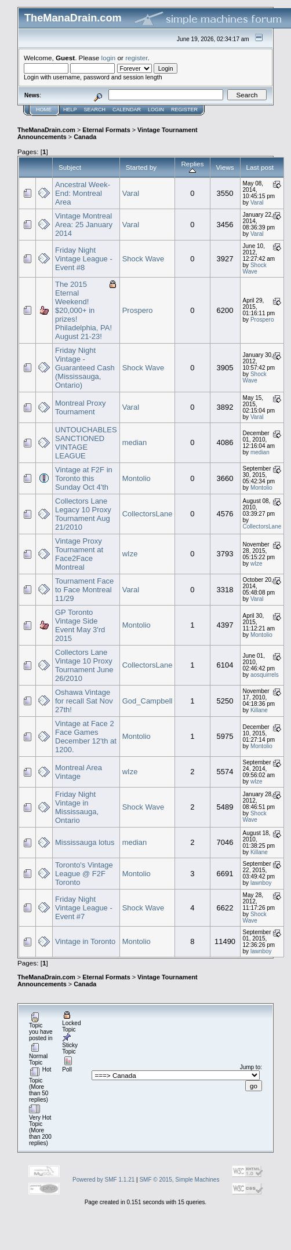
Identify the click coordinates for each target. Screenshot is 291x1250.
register (136, 57)
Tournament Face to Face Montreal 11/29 (84, 590)
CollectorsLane (147, 513)
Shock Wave (143, 258)
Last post (260, 167)
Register (184, 109)
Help (70, 109)
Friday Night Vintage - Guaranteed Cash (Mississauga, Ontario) (85, 367)
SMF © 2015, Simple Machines (179, 1179)
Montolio (136, 478)
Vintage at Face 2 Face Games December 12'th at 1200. (86, 736)
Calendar (126, 109)
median (134, 442)
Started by (141, 167)
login (108, 57)
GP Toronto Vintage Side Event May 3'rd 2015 (80, 625)
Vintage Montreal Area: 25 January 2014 (83, 225)
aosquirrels (264, 675)
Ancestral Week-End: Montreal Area (82, 193)
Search (95, 109)
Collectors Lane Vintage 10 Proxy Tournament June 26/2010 (84, 665)
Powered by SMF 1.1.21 (103, 1179)
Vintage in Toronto (85, 941)
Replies (192, 167)
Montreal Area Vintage (78, 772)
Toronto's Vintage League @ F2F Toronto (84, 874)
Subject (70, 167)
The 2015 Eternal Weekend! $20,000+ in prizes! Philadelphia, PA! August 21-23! (83, 310)
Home (44, 109)
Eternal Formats (106, 129)
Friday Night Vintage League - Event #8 (83, 259)
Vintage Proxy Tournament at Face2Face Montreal (79, 554)
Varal (130, 193)
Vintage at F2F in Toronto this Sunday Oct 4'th (83, 478)
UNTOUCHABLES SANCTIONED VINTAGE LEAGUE (86, 442)
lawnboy (261, 883)
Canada (85, 136)
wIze (130, 553)
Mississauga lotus (85, 842)
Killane (259, 710)
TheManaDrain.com (46, 129)
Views (225, 167)
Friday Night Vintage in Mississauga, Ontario (77, 807)
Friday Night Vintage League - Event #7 (83, 908)
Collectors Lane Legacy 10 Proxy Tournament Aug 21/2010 (83, 514)
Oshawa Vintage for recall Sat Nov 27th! (84, 701)
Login (156, 109)
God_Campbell (147, 701)
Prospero (137, 310)
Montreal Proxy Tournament (80, 407)
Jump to (250, 1067)
